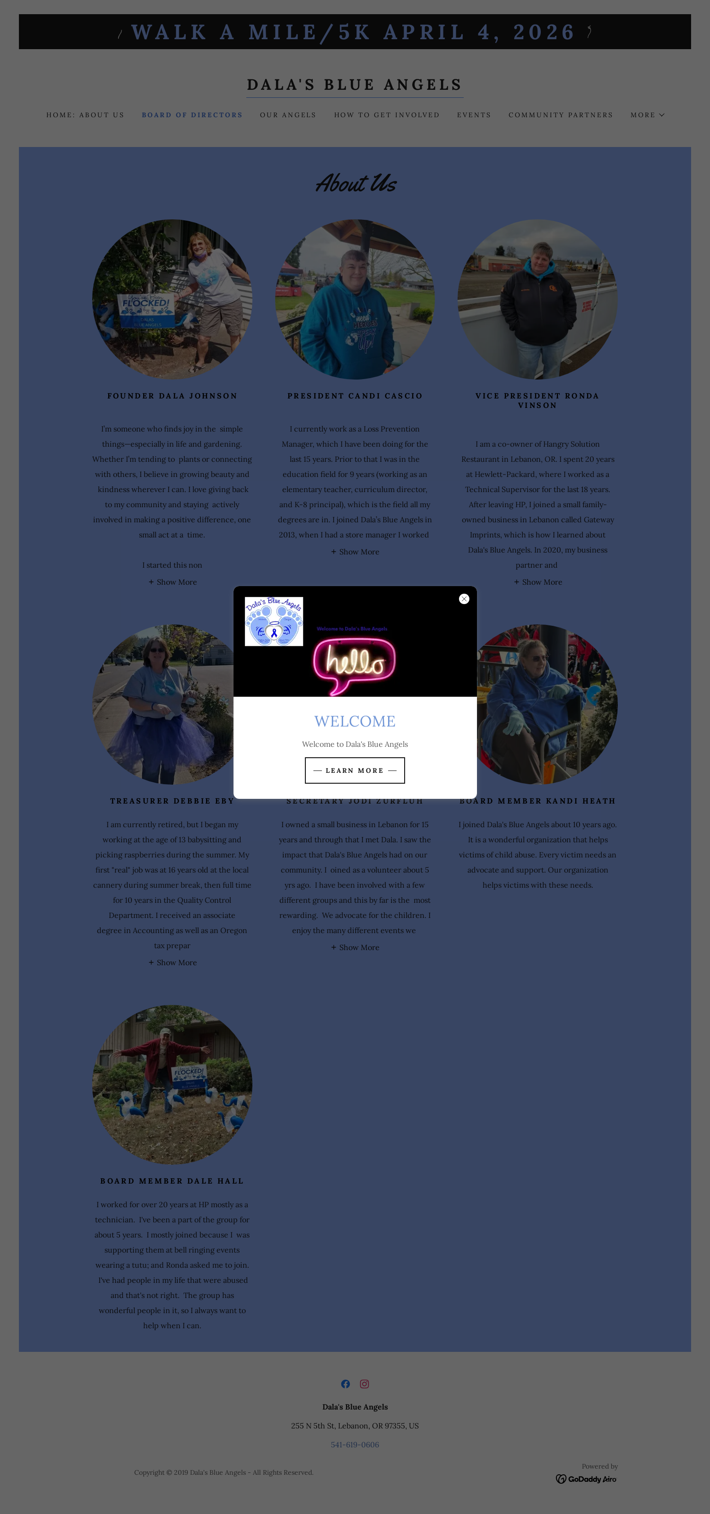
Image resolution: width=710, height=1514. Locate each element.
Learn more (355, 770)
